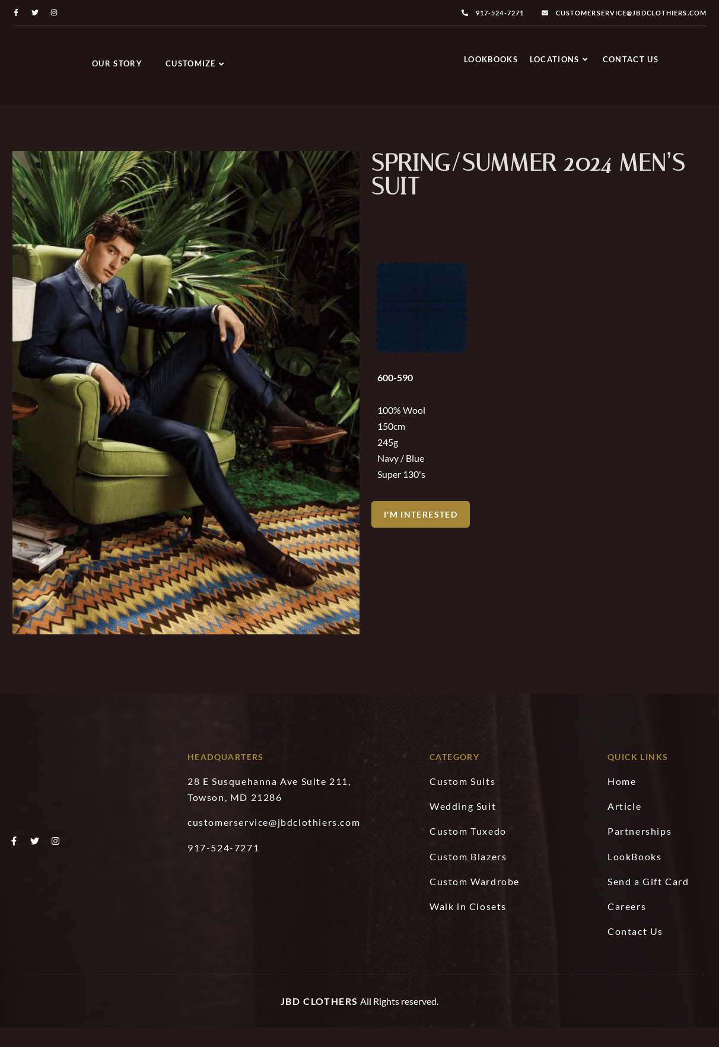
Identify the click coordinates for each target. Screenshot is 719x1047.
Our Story (117, 63)
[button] (420, 553)
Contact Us (630, 62)
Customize (195, 63)
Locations (559, 62)
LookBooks (491, 62)
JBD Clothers (319, 1021)
